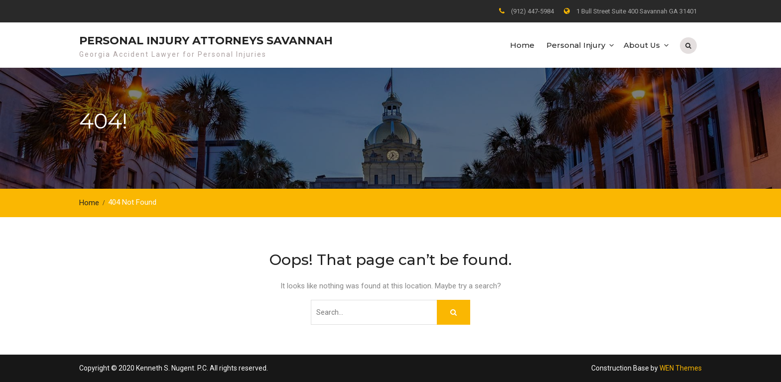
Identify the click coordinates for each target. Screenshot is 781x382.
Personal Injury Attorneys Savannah (206, 40)
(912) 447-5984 (532, 11)
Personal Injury (575, 45)
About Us (642, 45)
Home (522, 45)
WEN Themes (680, 368)
